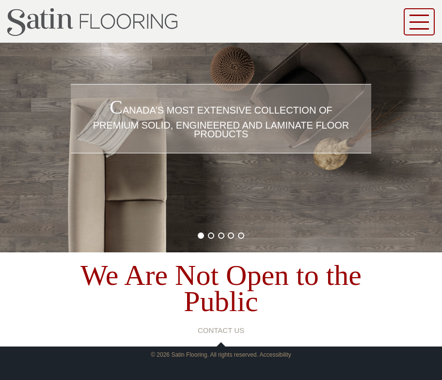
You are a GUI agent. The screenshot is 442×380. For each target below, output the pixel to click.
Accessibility (275, 354)
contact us (221, 330)
